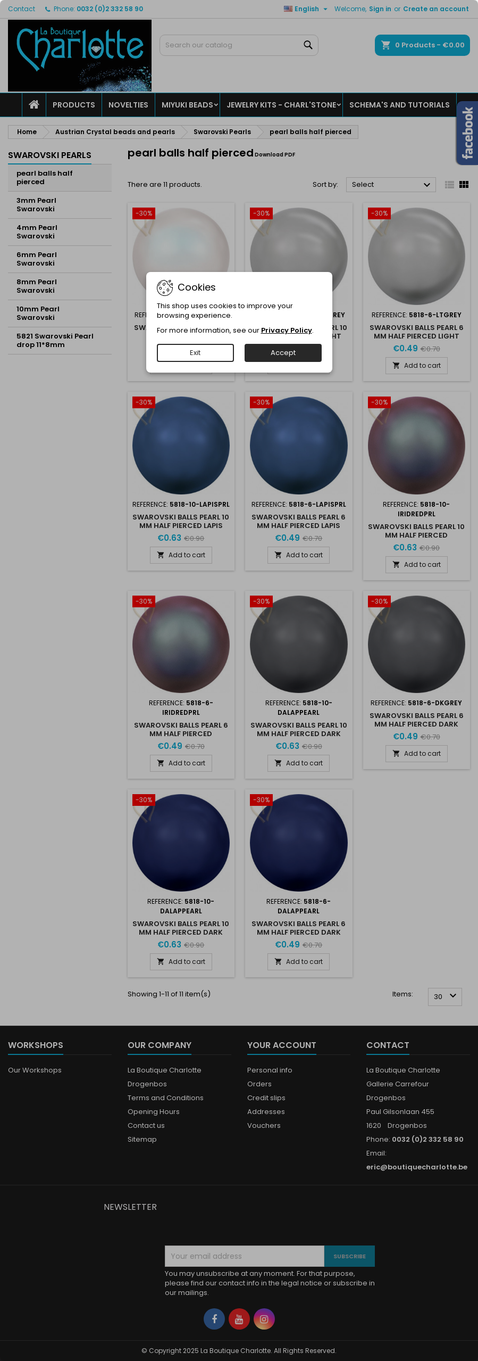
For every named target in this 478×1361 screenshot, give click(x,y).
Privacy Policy (286, 330)
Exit (195, 353)
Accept (283, 353)
